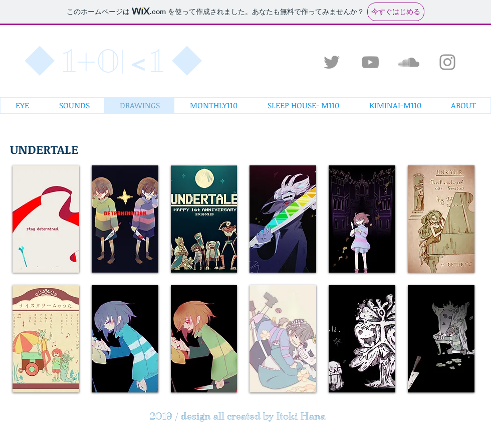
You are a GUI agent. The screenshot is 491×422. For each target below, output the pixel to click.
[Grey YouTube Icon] (370, 62)
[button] (46, 219)
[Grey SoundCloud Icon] (408, 62)
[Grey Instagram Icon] (447, 62)
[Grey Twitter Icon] (331, 62)
